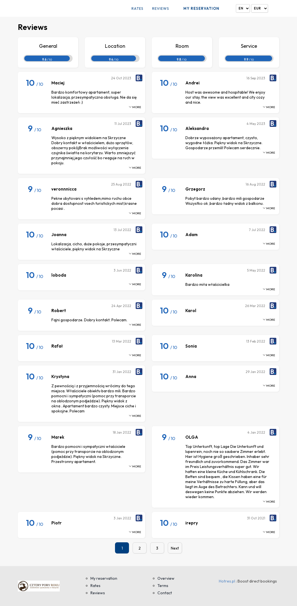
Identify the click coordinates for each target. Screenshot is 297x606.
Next (175, 548)
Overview (165, 578)
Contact (164, 592)
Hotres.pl (227, 581)
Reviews (160, 8)
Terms (162, 585)
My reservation (201, 8)
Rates (137, 8)
